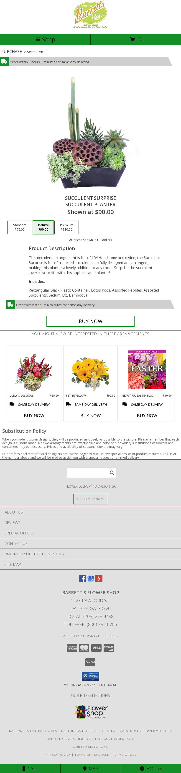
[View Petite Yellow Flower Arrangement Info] (90, 370)
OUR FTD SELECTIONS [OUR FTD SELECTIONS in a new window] (90, 695)
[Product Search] (91, 473)
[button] (90, 676)
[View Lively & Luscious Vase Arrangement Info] (34, 370)
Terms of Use (125, 755)
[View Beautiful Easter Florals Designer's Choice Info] (147, 370)
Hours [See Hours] (151, 768)
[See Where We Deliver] (90, 499)
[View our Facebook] (82, 580)
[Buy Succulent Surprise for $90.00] (90, 321)
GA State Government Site (110, 739)
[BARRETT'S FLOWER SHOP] (90, 27)
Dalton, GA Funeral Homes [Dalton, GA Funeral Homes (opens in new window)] (33, 731)
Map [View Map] (90, 768)
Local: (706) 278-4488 (91, 616)
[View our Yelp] (98, 580)
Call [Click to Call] (30, 768)
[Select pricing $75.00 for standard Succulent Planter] (20, 227)
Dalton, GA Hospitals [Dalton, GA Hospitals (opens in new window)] (81, 731)
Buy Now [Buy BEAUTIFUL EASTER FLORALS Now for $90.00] (147, 415)
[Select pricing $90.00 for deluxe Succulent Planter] (43, 227)
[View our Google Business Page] (90, 580)
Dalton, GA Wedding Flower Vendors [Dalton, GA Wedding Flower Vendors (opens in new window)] (138, 731)
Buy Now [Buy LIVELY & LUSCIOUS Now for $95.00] (34, 415)
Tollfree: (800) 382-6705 (90, 624)
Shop (45, 39)
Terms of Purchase (92, 755)
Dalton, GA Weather (65, 739)
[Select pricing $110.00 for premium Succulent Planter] (67, 227)
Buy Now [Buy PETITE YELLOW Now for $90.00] (90, 415)
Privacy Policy (58, 755)
